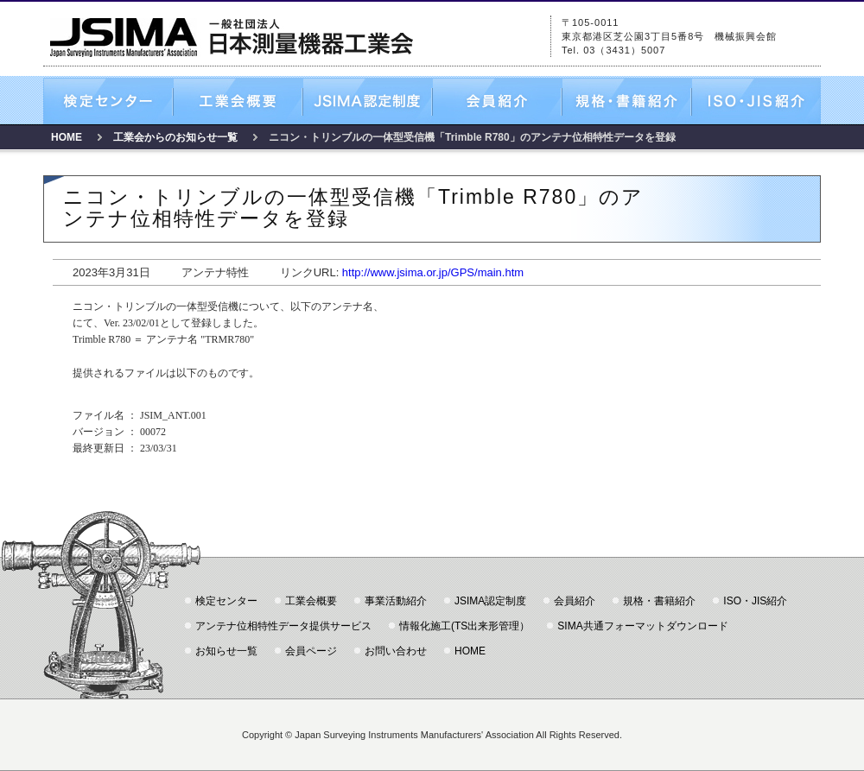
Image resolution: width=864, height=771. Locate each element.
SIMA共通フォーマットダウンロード (642, 626)
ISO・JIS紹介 (756, 101)
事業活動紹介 (396, 601)
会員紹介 (497, 101)
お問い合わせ (396, 651)
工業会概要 (237, 101)
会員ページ (311, 651)
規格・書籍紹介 (626, 101)
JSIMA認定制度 (367, 101)
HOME (66, 137)
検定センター (108, 101)
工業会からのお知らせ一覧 (175, 137)
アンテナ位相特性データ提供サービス (283, 626)
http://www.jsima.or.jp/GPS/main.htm (433, 272)
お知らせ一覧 (226, 651)
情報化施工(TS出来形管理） (464, 626)
